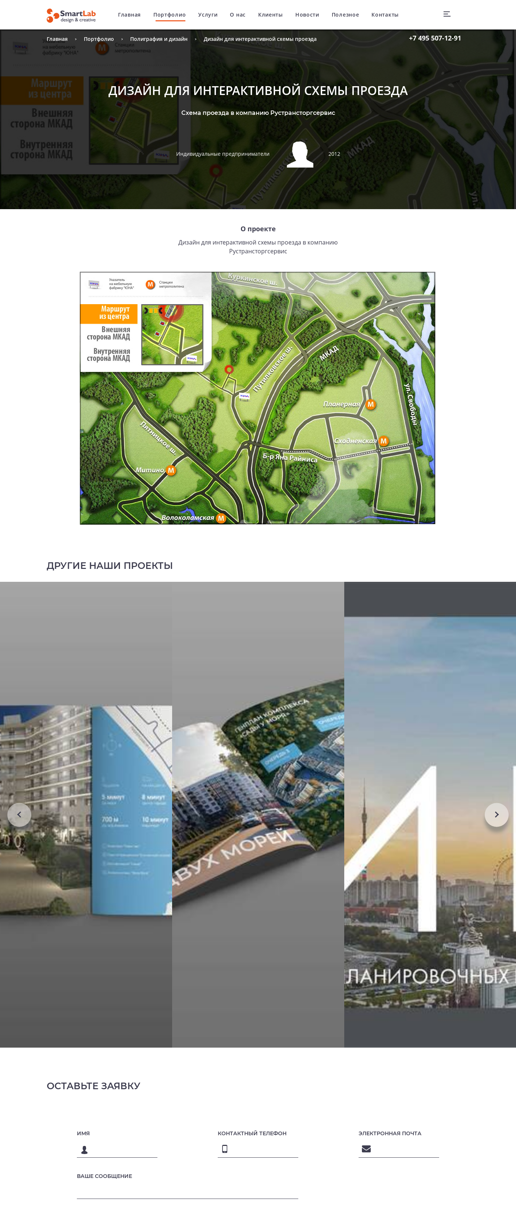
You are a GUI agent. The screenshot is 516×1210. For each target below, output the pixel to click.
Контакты (385, 14)
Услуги (207, 14)
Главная (129, 14)
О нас (238, 14)
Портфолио (169, 14)
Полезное (345, 14)
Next (497, 815)
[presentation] (386, 1195)
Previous (19, 815)
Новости (307, 14)
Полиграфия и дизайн (159, 38)
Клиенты (270, 14)
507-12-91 (435, 38)
